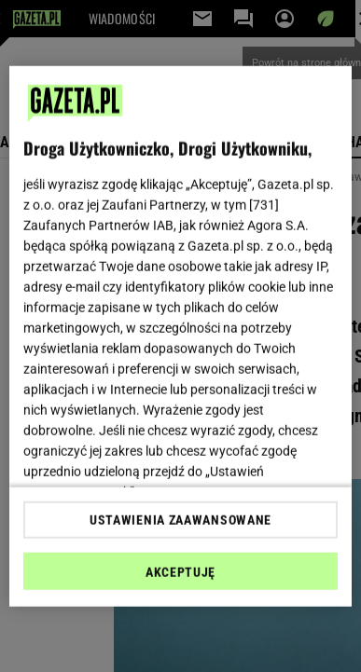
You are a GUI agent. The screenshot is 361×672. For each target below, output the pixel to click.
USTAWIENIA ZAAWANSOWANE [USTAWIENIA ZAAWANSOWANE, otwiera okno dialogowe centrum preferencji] (180, 520)
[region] (181, 336)
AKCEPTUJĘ (180, 572)
